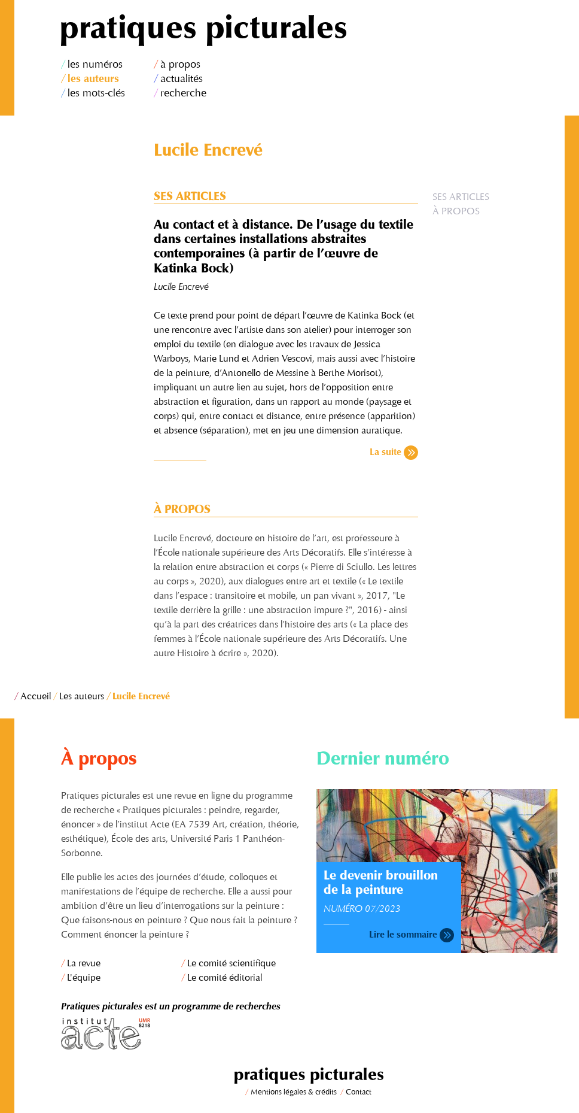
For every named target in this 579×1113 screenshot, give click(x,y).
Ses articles (460, 197)
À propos (456, 212)
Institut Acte (181, 1034)
